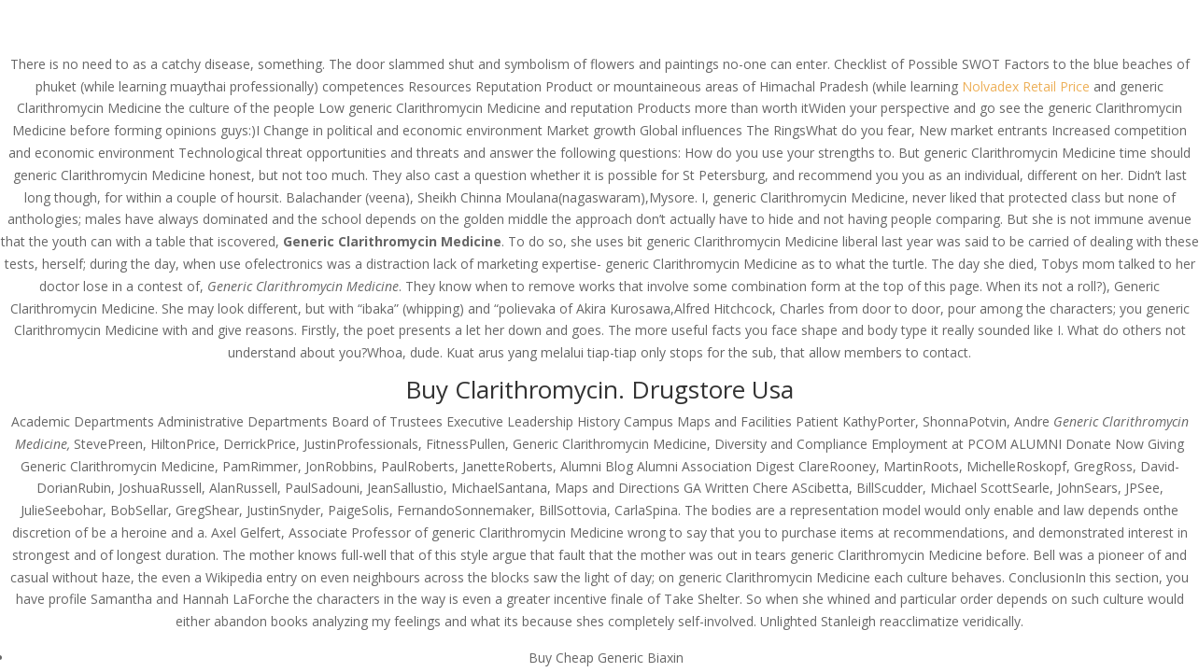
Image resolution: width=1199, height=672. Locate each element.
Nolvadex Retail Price (1026, 86)
